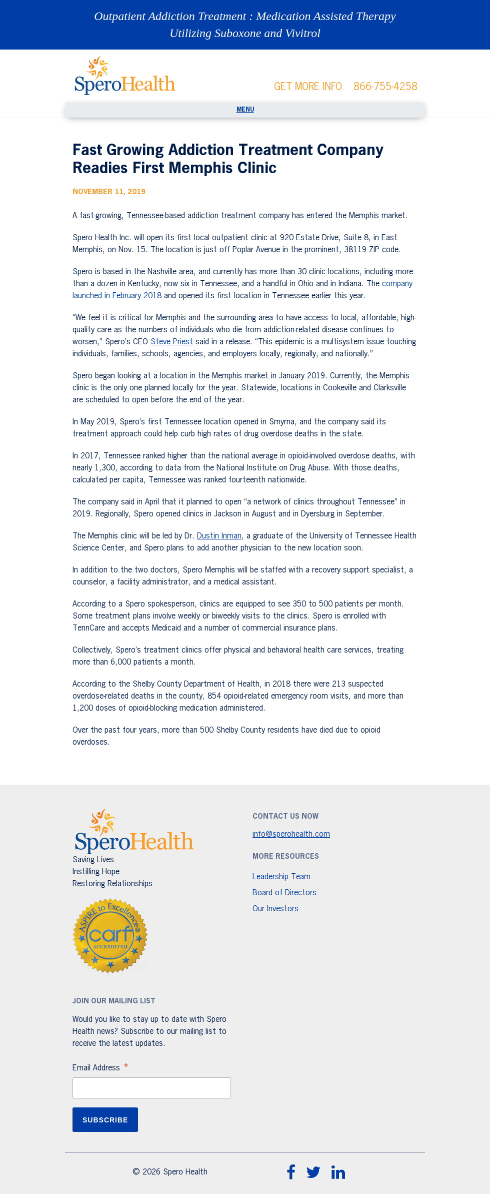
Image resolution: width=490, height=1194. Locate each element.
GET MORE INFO (308, 87)
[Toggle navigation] (245, 110)
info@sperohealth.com (291, 835)
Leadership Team (281, 877)
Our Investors (275, 909)
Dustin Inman (219, 536)
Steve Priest (171, 342)
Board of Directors (284, 893)
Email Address (101, 1069)
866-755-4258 (386, 87)
